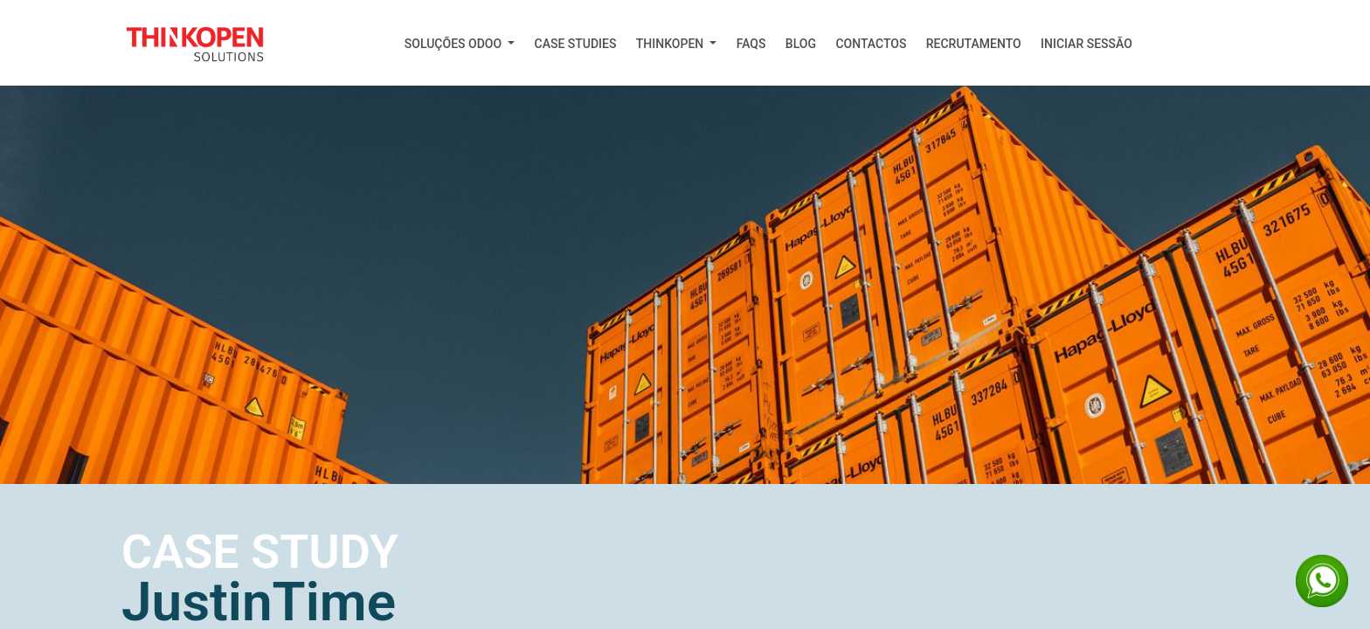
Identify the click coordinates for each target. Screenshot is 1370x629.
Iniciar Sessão (1086, 44)
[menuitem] (460, 44)
